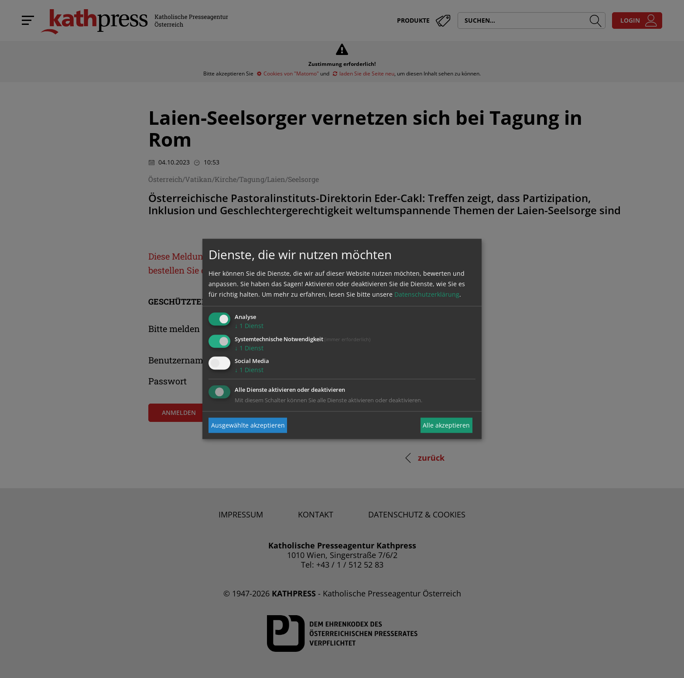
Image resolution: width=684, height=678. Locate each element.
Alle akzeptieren (446, 425)
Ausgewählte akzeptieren (248, 425)
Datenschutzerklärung (426, 294)
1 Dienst (249, 326)
